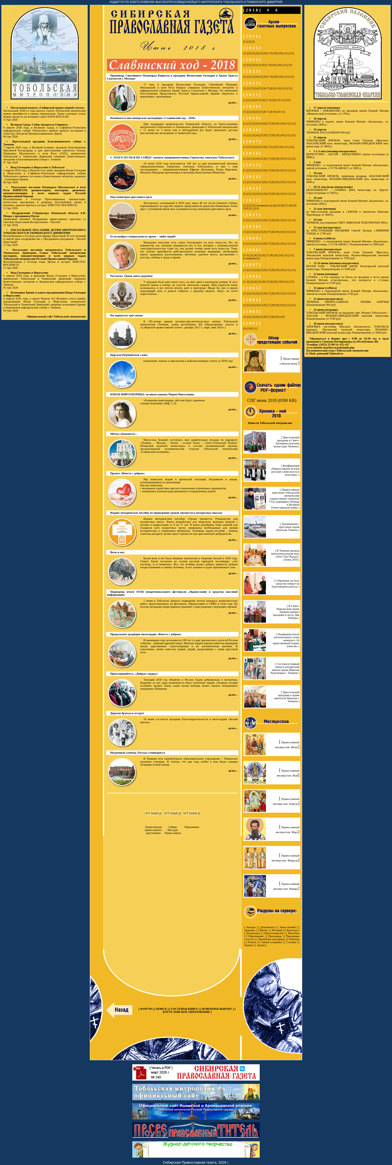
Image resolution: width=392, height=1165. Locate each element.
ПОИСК (161, 1008)
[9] (275, 53)
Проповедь (274, 936)
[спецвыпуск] (263, 205)
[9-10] (277, 88)
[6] (265, 53)
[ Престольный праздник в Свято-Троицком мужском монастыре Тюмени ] (286, 442)
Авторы (251, 927)
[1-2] (246, 255)
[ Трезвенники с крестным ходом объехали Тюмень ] (287, 526)
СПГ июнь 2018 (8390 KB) (271, 400)
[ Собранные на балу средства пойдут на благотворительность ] (285, 583)
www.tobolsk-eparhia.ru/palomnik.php (330, 347)
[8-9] (273, 111)
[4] (257, 53)
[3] (253, 41)
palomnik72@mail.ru (330, 353)
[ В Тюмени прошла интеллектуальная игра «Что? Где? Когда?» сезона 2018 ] (285, 555)
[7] (269, 123)
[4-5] (258, 64)
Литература (253, 933)
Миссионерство (274, 933)
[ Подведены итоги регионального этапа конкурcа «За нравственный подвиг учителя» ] (286, 640)
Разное (252, 942)
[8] (271, 88)
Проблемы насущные (271, 939)
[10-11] (280, 100)
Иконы (263, 930)
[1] (244, 41)
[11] (286, 53)
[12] (291, 53)
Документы (268, 927)
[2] (248, 41)
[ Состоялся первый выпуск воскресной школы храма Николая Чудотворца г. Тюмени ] (284, 668)
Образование (256, 936)
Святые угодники (271, 942)
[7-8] (270, 53)
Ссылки (291, 942)
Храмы (248, 945)
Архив (261, 945)
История (277, 930)
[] (273, 146)
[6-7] (266, 88)
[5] (261, 53)
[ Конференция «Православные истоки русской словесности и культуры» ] (285, 470)
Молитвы (293, 933)
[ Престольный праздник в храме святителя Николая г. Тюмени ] (286, 697)
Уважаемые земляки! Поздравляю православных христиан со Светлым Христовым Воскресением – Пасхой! (44, 221)
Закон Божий (287, 927)
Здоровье (249, 930)
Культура (292, 930)
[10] (280, 53)
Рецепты (294, 939)
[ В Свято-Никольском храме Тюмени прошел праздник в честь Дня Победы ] (286, 611)
